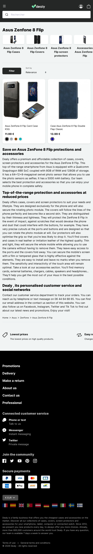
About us (9, 388)
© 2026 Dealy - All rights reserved (19, 546)
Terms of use (9, 543)
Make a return (13, 381)
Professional (12, 403)
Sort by (29, 68)
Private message (19, 444)
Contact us (11, 395)
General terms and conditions (35, 543)
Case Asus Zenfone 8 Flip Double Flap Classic (67, 127)
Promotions (11, 366)
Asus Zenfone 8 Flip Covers (37, 49)
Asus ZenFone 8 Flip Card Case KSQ (21, 127)
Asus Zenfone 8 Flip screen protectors (61, 51)
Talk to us (15, 423)
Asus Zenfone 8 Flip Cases (13, 49)
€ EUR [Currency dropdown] (10, 497)
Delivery (8, 373)
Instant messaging (20, 434)
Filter (12, 70)
